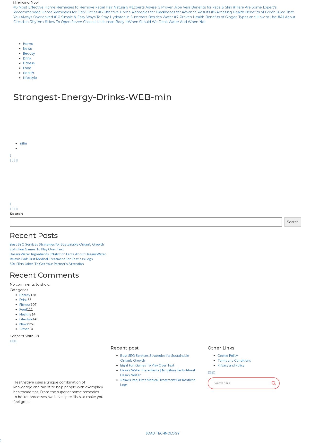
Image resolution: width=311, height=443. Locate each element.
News (23, 324)
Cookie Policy (227, 355)
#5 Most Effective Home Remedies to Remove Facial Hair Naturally (70, 7)
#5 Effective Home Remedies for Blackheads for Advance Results (154, 12)
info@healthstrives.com (33, 406)
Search (16, 214)
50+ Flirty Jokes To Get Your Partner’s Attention (47, 264)
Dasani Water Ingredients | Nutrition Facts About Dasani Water (58, 254)
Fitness (25, 304)
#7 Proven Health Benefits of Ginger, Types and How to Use (225, 17)
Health (24, 314)
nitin (23, 143)
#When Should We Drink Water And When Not (165, 22)
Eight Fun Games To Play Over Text (37, 249)
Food (23, 309)
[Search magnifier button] (273, 383)
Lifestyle (26, 319)
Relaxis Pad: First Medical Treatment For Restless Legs (51, 259)
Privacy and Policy (230, 365)
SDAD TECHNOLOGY (162, 433)
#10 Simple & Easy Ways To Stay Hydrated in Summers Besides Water (113, 17)
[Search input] (241, 383)
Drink (23, 300)
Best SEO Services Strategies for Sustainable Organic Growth (57, 244)
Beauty (24, 295)
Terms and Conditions (234, 360)
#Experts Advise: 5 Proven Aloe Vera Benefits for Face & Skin (180, 7)
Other (24, 329)
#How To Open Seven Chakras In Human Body (84, 22)
